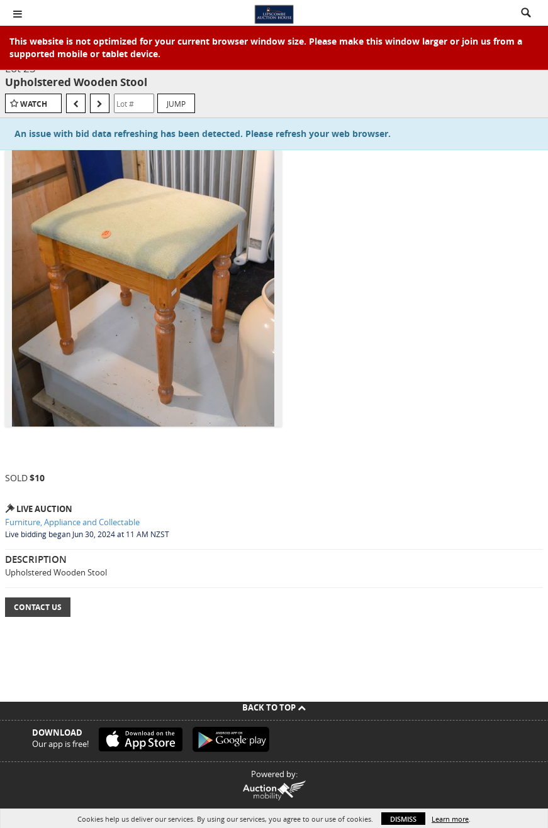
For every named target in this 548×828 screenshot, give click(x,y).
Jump (176, 104)
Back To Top (274, 707)
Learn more (450, 819)
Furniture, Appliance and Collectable (72, 522)
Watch (33, 104)
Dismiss (403, 819)
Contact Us (38, 607)
